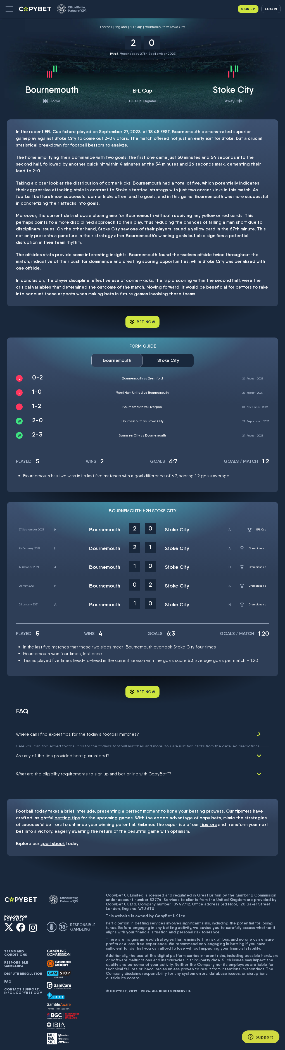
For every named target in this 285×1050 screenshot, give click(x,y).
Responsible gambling (16, 960)
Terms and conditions (15, 949)
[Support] (260, 1036)
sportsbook (53, 840)
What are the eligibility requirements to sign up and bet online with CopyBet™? (93, 770)
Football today (31, 807)
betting (197, 807)
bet (19, 827)
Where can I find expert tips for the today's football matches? (77, 734)
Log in (271, 9)
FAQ (7, 978)
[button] (9, 9)
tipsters (243, 807)
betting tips (67, 814)
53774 (155, 896)
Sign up (248, 9)
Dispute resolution (23, 970)
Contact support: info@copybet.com (23, 987)
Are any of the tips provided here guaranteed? (63, 752)
